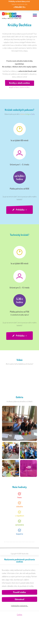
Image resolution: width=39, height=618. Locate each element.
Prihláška (20, 209)
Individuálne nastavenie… (19, 605)
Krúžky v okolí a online (19, 82)
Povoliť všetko (19, 592)
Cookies (19, 614)
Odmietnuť (19, 599)
